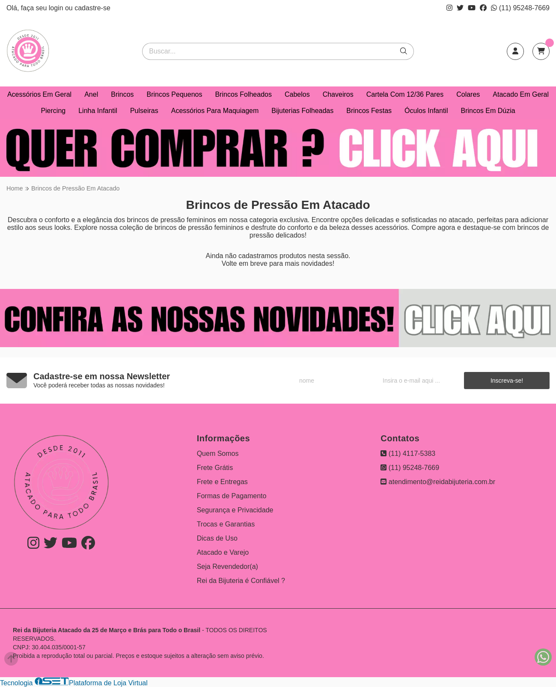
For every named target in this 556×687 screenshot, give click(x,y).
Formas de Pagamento (232, 496)
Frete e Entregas (222, 481)
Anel (91, 94)
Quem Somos (218, 453)
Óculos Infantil (426, 110)
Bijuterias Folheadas (302, 110)
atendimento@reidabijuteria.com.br (438, 481)
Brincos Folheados (243, 94)
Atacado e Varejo (223, 552)
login (57, 8)
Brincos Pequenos (174, 94)
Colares (468, 94)
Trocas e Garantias (226, 524)
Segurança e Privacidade (235, 510)
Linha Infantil (97, 110)
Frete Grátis (215, 467)
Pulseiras (144, 110)
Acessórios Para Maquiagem (215, 110)
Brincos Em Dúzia (488, 110)
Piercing (53, 110)
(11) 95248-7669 (520, 8)
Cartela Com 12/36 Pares (405, 94)
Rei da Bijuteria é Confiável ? (241, 580)
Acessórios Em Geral (39, 94)
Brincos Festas (369, 110)
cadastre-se (92, 8)
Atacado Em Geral (521, 94)
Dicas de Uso (217, 538)
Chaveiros (338, 94)
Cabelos (297, 94)
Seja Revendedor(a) (227, 566)
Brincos (122, 94)
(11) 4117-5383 (408, 453)
